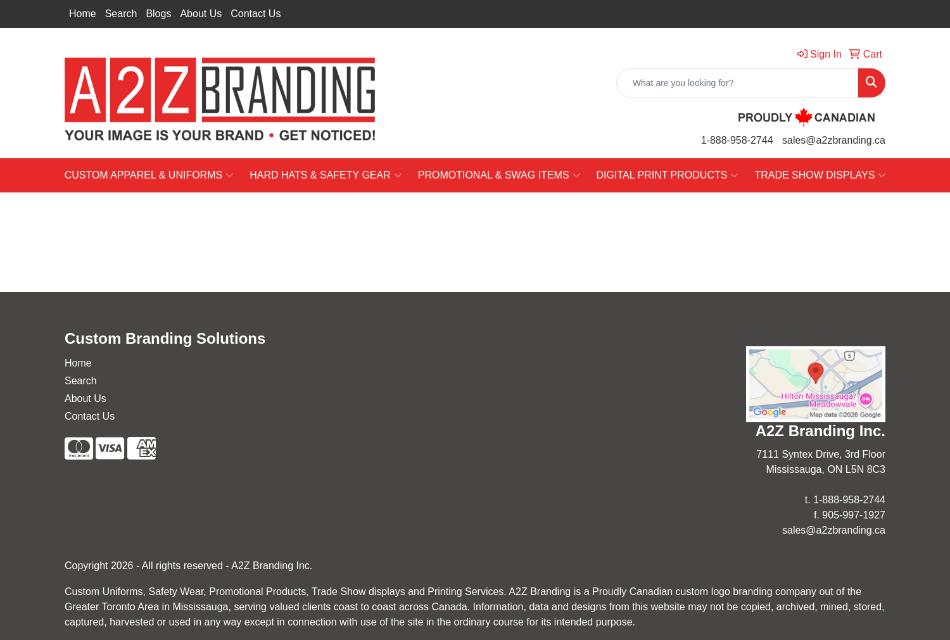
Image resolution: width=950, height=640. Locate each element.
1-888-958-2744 (737, 140)
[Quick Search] (737, 82)
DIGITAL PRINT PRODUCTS (667, 175)
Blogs (158, 13)
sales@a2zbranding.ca (833, 140)
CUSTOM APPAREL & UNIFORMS (149, 175)
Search (121, 13)
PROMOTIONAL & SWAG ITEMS (499, 175)
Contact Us (256, 13)
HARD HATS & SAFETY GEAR (326, 175)
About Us (201, 13)
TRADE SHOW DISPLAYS (819, 175)
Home (82, 13)
